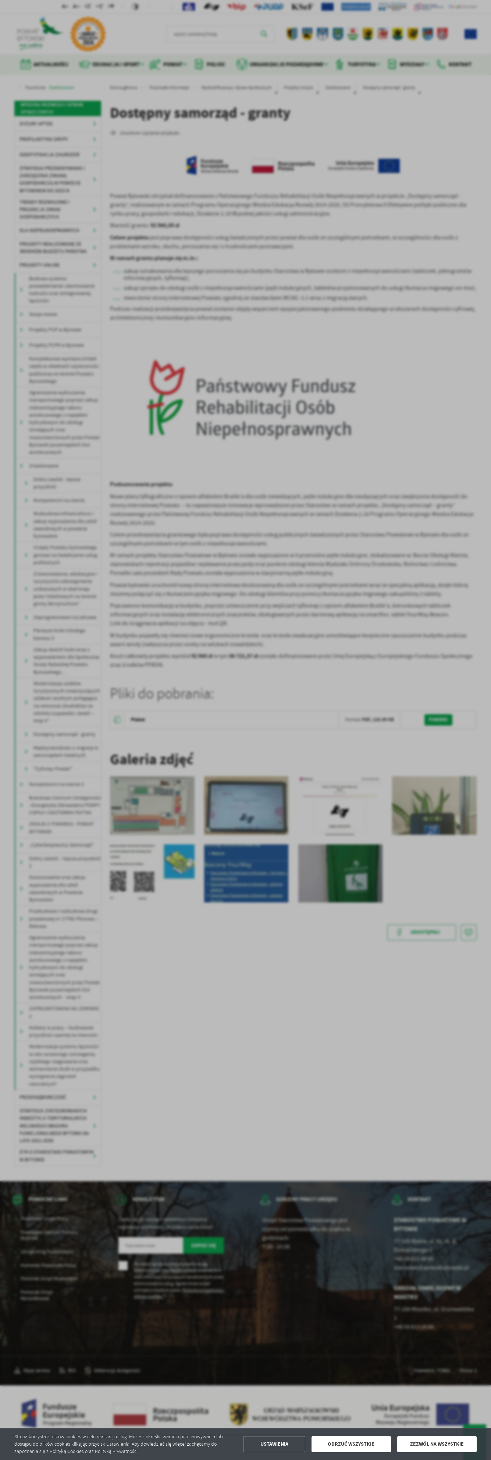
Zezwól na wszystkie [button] (437, 1444)
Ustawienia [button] (274, 1444)
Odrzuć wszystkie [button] (351, 1444)
